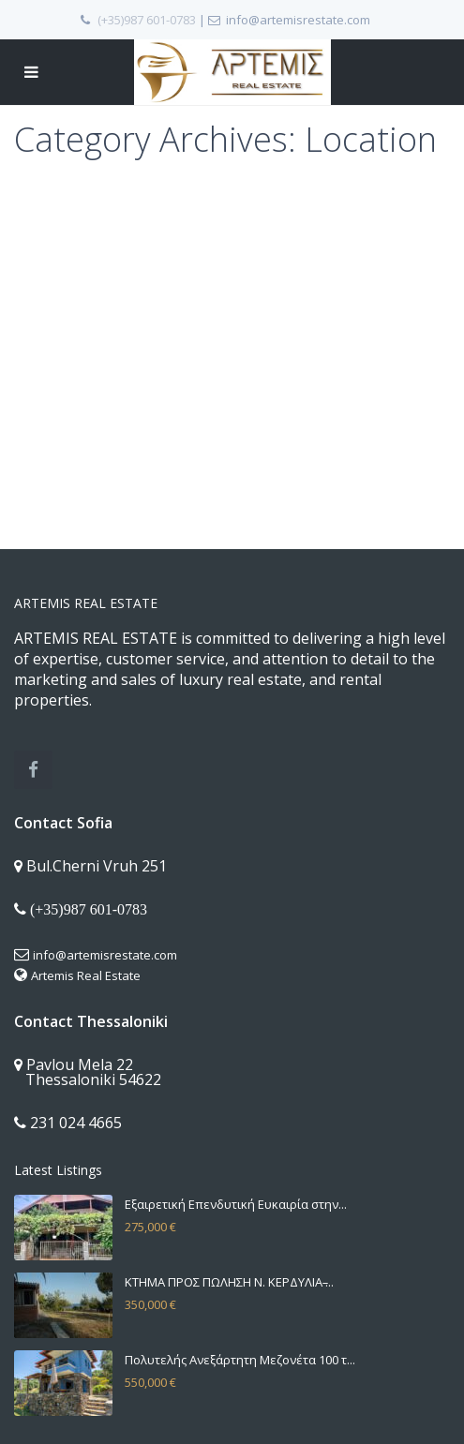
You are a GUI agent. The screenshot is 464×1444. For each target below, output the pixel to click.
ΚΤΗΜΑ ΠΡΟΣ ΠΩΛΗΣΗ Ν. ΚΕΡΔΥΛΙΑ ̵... (229, 1281)
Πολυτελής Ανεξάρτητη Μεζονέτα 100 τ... (240, 1359)
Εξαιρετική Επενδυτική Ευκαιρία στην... (236, 1204)
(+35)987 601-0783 (146, 19)
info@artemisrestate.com (105, 954)
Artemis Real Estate (86, 975)
